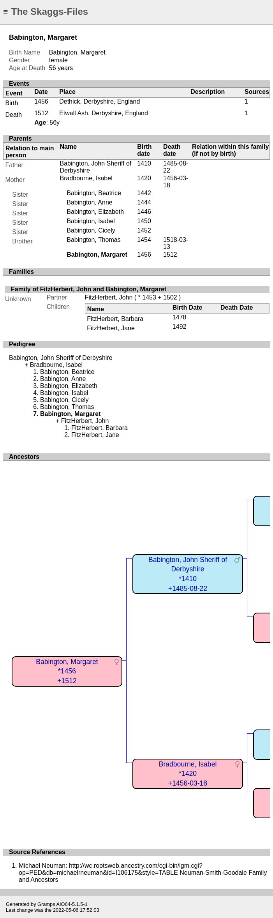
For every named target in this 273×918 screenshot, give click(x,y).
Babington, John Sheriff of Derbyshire (61, 357)
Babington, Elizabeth (95, 211)
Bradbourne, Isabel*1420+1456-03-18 (188, 773)
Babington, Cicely (91, 230)
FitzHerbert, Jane (111, 328)
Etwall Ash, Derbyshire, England (103, 113)
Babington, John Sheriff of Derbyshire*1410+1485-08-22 (187, 574)
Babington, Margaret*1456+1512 (67, 671)
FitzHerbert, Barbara (115, 318)
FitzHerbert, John (109, 297)
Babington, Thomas (93, 239)
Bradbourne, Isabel (86, 178)
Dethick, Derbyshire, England (99, 101)
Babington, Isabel (91, 221)
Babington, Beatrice (94, 193)
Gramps (46, 904)
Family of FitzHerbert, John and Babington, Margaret (88, 289)
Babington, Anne (89, 202)
